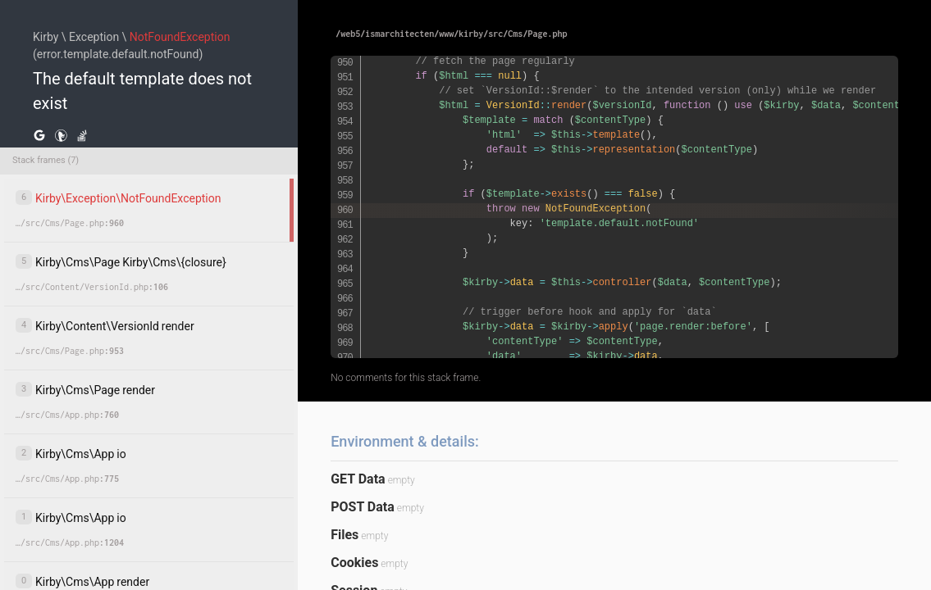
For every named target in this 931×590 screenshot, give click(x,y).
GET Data (358, 479)
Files (344, 534)
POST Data (363, 507)
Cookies (354, 562)
